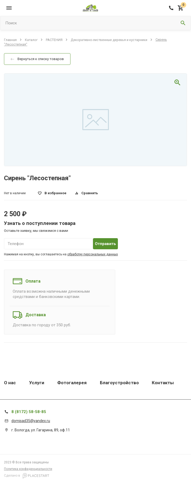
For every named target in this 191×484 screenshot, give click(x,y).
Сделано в (26, 475)
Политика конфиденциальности (28, 469)
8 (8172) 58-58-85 (28, 411)
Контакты (163, 382)
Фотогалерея (72, 382)
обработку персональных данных (92, 254)
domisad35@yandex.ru (30, 421)
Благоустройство (119, 382)
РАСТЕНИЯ (54, 40)
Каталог (31, 40)
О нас (10, 382)
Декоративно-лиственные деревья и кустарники (109, 40)
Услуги (36, 382)
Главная (10, 40)
